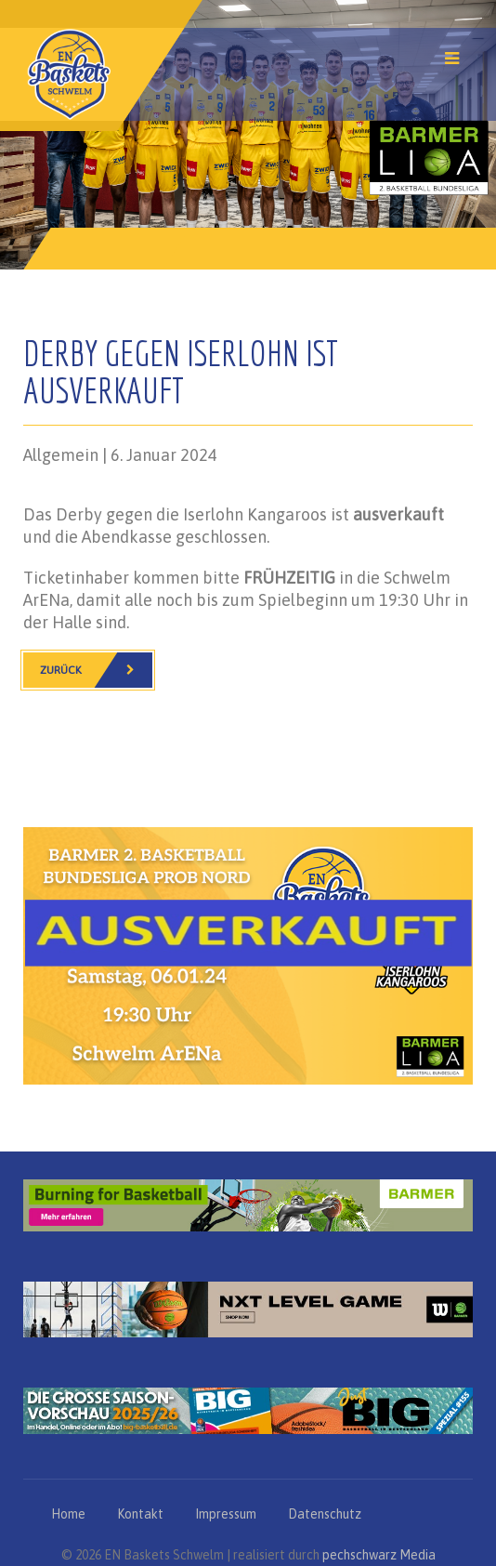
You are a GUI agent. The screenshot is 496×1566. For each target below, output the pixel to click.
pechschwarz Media (379, 1554)
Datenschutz (324, 1514)
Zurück (96, 670)
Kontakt (140, 1514)
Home (68, 1514)
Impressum (225, 1514)
